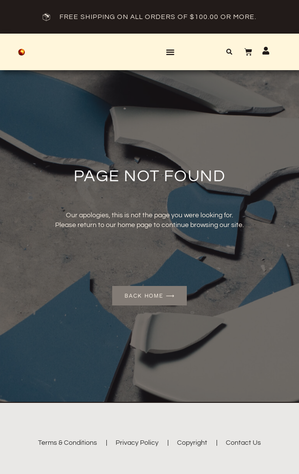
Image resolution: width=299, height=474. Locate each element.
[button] (170, 51)
